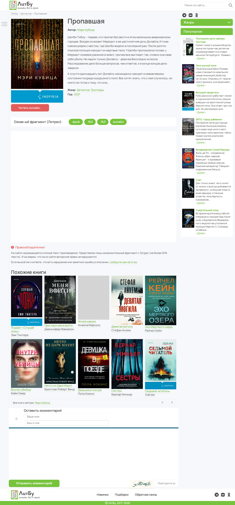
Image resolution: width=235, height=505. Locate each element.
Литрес (144, 253)
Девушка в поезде (90, 390)
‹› (201, 58)
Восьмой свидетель (207, 92)
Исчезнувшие (87, 321)
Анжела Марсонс (89, 325)
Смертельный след (207, 210)
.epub (76, 122)
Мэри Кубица (85, 30)
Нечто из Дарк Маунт (58, 386)
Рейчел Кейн (153, 331)
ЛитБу (14, 13)
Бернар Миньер (121, 394)
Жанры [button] (207, 22)
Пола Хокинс (86, 394)
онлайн (118, 122)
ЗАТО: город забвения (209, 119)
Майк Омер (18, 393)
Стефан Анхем (121, 330)
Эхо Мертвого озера (158, 327)
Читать (29, 107)
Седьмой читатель (157, 391)
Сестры (116, 391)
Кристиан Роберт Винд (59, 389)
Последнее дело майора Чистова (210, 40)
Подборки (122, 495)
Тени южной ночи (206, 65)
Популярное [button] (193, 31)
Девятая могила (122, 326)
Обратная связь (146, 495)
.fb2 (90, 122)
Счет (199, 179)
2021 (77, 94)
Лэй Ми (150, 395)
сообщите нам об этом (123, 262)
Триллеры (97, 90)
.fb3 (103, 122)
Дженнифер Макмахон (59, 329)
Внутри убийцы (21, 390)
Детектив (26, 13)
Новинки (103, 495)
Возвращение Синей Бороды (212, 149)
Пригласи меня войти (58, 325)
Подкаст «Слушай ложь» (22, 329)
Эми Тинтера (19, 335)
